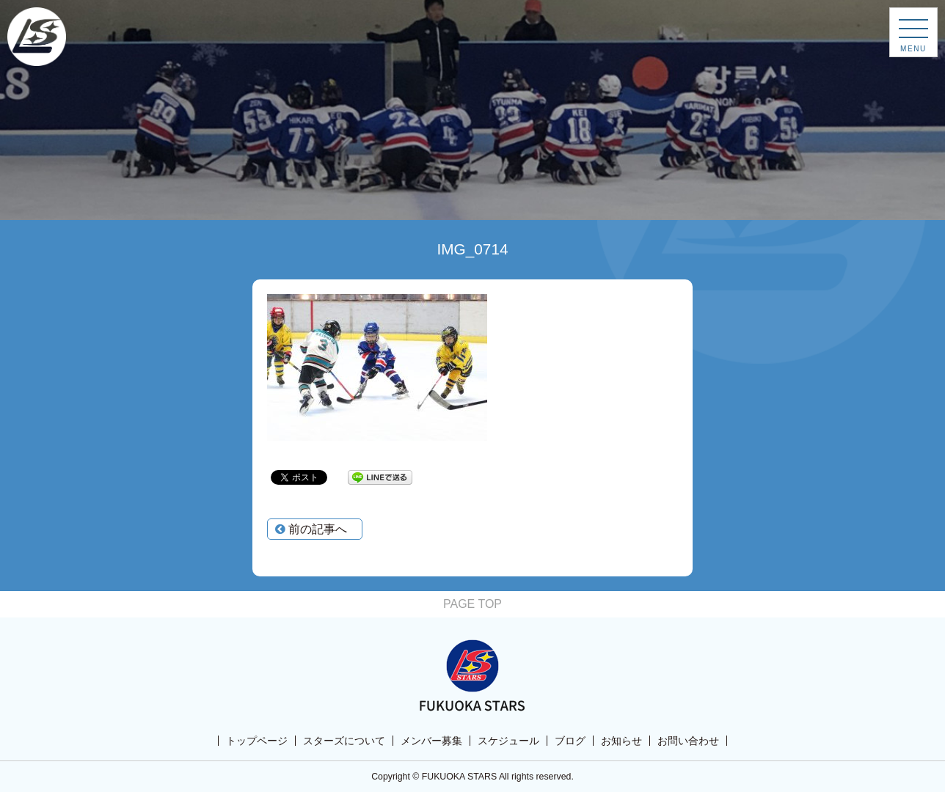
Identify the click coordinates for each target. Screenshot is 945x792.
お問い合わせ (688, 741)
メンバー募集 (431, 741)
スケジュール (508, 741)
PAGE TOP (472, 604)
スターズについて (344, 741)
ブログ (570, 741)
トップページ (257, 741)
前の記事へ (311, 529)
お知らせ (621, 741)
